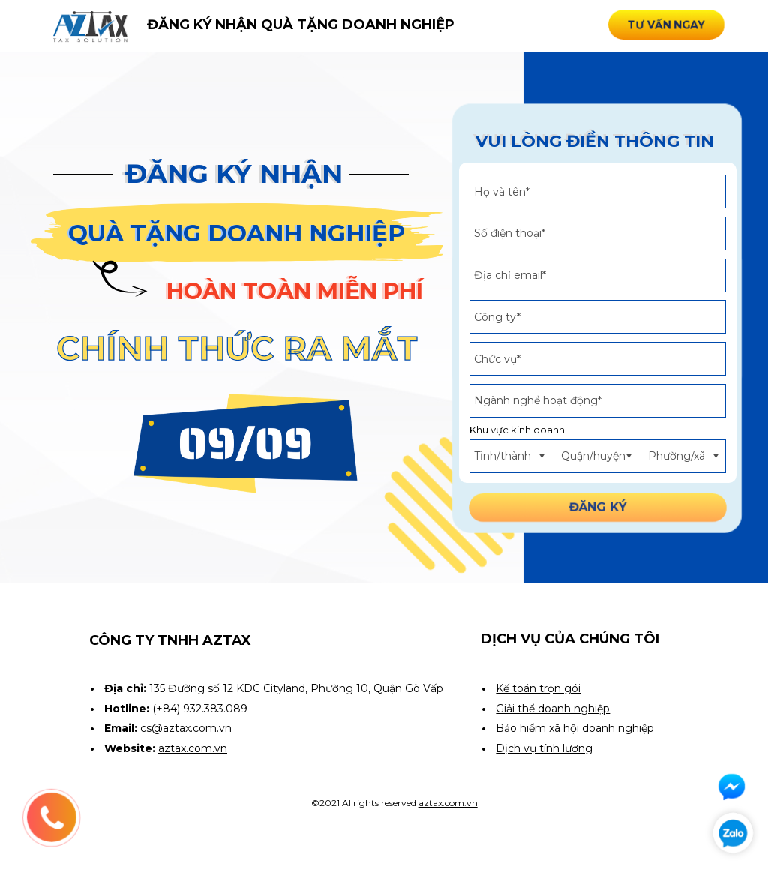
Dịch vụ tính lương (544, 748)
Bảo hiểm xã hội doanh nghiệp (575, 728)
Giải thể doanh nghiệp (553, 708)
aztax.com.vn (448, 802)
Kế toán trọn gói (538, 688)
